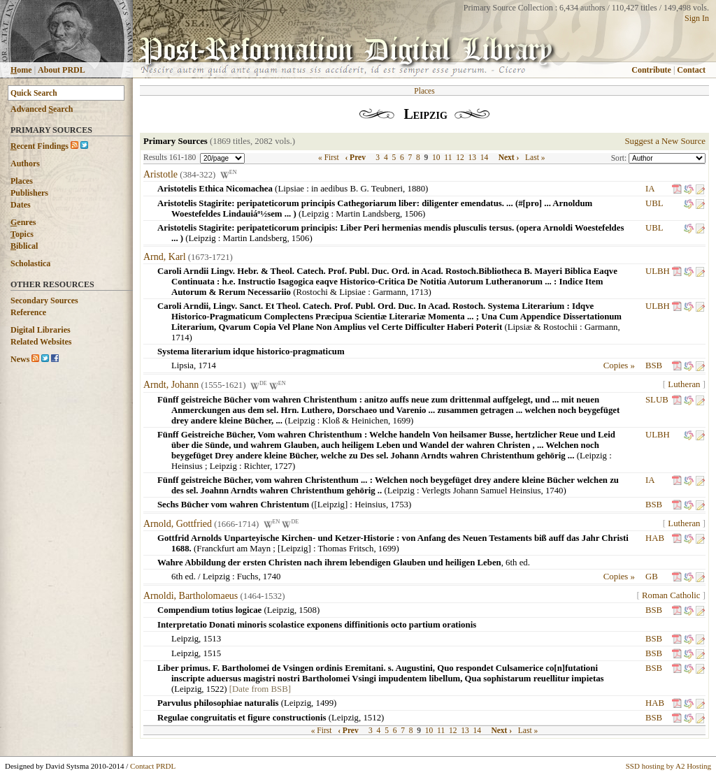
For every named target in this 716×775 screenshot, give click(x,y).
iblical (24, 246)
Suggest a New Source (665, 141)
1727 (283, 466)
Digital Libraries (40, 330)
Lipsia (182, 365)
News (19, 359)
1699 (401, 421)
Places (21, 181)
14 (484, 157)
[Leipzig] (331, 504)
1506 (414, 214)
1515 (212, 653)
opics (22, 234)
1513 (212, 639)
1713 (419, 292)
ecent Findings (39, 146)
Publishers (29, 193)
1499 (324, 703)
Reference (28, 312)
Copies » (619, 365)
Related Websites (40, 342)
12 (460, 157)
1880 (416, 189)
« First (328, 157)
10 (436, 157)
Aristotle (160, 174)
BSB (653, 365)
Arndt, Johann (171, 385)
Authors (25, 163)
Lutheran (684, 384)
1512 (372, 718)
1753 (399, 504)
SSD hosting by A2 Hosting (668, 766)
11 (448, 157)
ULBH (657, 271)
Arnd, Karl (164, 257)
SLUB (656, 400)
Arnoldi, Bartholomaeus (190, 596)
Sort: (620, 158)
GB (651, 576)
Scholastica (30, 263)
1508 (308, 610)
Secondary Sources (44, 300)
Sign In (697, 18)
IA (649, 189)
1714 (180, 337)
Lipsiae (291, 189)
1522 (215, 689)
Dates (20, 205)
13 (472, 157)
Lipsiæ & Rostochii (543, 327)
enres (23, 222)
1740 (554, 490)
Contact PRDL (153, 766)
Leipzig (315, 214)
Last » (535, 157)
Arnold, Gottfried (177, 524)
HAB (654, 538)
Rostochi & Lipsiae (331, 292)
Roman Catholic (671, 595)
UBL (654, 203)
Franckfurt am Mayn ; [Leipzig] (253, 548)
